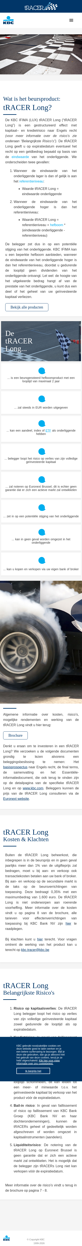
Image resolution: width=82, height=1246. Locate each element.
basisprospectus (15, 767)
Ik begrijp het (33, 1071)
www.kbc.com (33, 788)
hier (68, 923)
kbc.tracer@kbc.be (35, 950)
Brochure (15, 735)
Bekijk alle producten (27, 307)
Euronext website (16, 799)
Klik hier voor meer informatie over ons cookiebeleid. (38, 1062)
